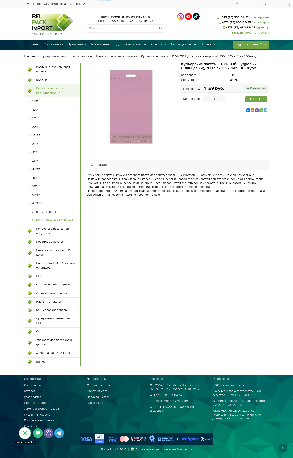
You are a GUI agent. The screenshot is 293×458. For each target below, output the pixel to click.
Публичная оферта (37, 415)
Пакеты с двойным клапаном (116, 56)
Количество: (192, 99)
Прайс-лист (77, 44)
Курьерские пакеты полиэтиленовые (66, 56)
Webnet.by (184, 449)
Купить (256, 99)
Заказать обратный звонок (250, 33)
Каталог (29, 391)
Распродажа (101, 44)
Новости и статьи (99, 397)
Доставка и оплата (131, 44)
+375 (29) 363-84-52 (234, 17)
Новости (208, 44)
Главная (33, 44)
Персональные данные (40, 420)
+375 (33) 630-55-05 (240, 28)
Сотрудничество (184, 44)
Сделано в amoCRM (25, 442)
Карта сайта (95, 403)
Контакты (158, 44)
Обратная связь (98, 391)
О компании (53, 44)
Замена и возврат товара (41, 409)
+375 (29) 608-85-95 (236, 22)
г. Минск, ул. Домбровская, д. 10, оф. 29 (55, 3)
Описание (99, 165)
